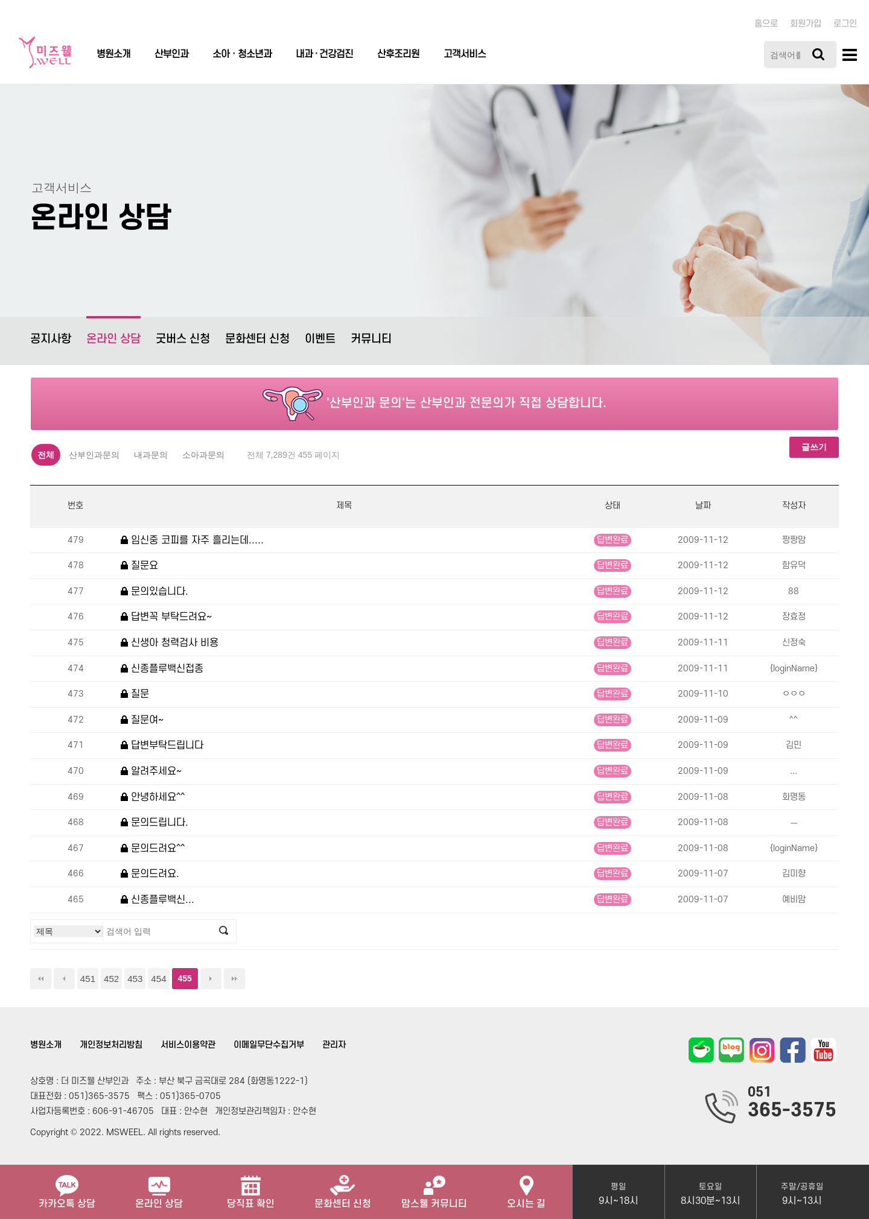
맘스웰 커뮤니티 (434, 1187)
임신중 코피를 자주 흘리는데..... (192, 540)
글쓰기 (814, 447)
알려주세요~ (151, 771)
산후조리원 (398, 54)
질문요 (139, 565)
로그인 (845, 24)
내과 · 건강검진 (324, 54)
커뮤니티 (371, 339)
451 (87, 979)
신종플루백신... (157, 899)
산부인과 (171, 54)
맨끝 (234, 978)
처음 (40, 978)
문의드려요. (150, 873)
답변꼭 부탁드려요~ (166, 616)
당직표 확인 (251, 1187)
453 (134, 979)
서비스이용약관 (188, 1045)
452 (111, 979)
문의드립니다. (154, 822)
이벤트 (320, 339)
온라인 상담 (113, 331)
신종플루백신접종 (162, 668)
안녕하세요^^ (153, 797)
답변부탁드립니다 (162, 745)
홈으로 (766, 24)
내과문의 (151, 455)
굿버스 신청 (183, 339)
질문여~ (142, 720)
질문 (135, 694)
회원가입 (805, 24)
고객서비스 (465, 54)
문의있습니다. (154, 591)
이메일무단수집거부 (269, 1045)
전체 (45, 455)
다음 (210, 978)
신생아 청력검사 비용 (169, 642)
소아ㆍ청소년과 (242, 54)
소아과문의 (203, 455)
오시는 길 (526, 1187)
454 (158, 979)
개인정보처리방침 (111, 1045)
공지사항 (50, 339)
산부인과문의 (94, 455)
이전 (64, 978)
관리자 (334, 1045)
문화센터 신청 (257, 339)
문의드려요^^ (153, 848)
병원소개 (113, 54)
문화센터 (342, 1187)
